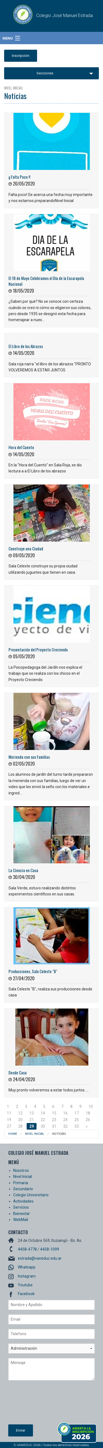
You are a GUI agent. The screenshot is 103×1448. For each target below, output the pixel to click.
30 (43, 1126)
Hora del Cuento (21, 447)
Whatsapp (26, 1267)
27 (9, 1126)
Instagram (27, 1276)
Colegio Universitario (31, 1195)
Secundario (23, 1189)
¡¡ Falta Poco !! (19, 177)
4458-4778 (27, 1249)
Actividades (23, 1201)
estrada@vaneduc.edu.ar (40, 1258)
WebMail (20, 1219)
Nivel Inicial (34, 1134)
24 (65, 1119)
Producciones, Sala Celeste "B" (33, 971)
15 (54, 1113)
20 (20, 1119)
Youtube (25, 1285)
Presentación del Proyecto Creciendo (38, 649)
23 (54, 1119)
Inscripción (20, 56)
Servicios (21, 1207)
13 (31, 1113)
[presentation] (30, 1404)
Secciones (45, 73)
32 (65, 1126)
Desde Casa (18, 1072)
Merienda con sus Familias (29, 757)
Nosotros (21, 1170)
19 (9, 1119)
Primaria (20, 1183)
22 (43, 1119)
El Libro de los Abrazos (26, 346)
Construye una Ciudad (26, 548)
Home (12, 1134)
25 (76, 1119)
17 (76, 1113)
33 (76, 1126)
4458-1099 (49, 1249)
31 (54, 1126)
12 (20, 1113)
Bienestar (21, 1213)
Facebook (26, 1294)
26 (88, 1119)
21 (31, 1119)
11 (9, 1113)
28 (20, 1126)
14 (43, 1113)
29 (31, 1126)
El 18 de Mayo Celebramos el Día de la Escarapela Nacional (46, 281)
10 (90, 1106)
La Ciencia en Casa (23, 870)
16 (65, 1113)
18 (88, 1113)
